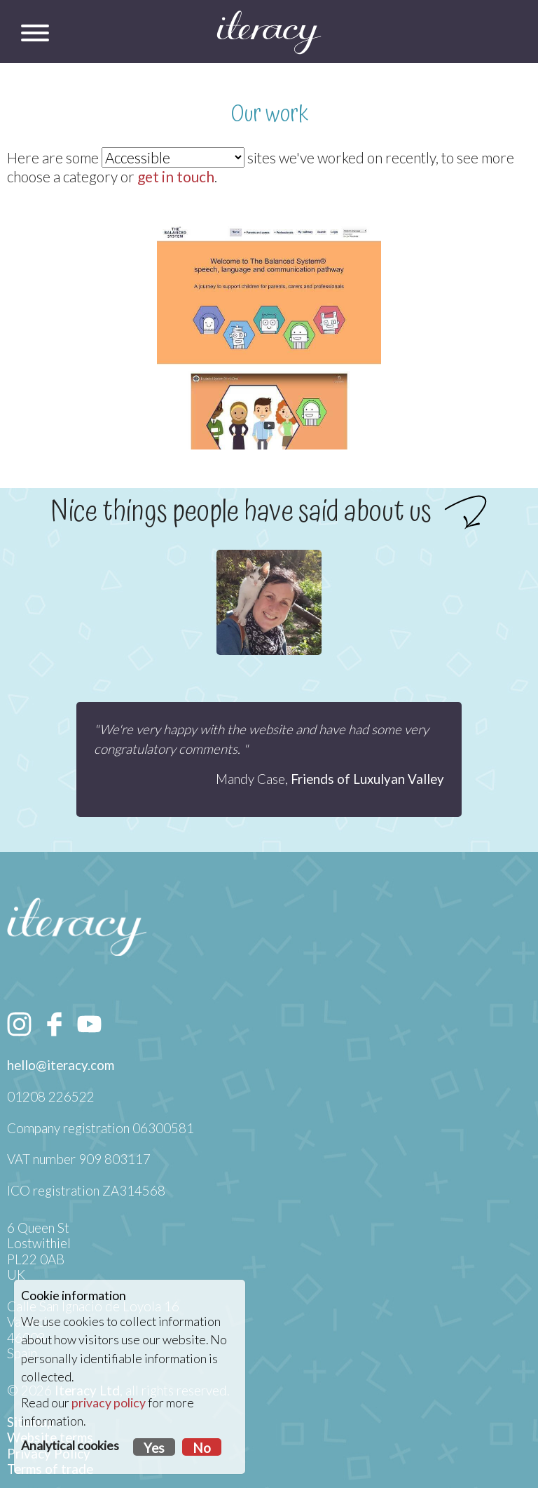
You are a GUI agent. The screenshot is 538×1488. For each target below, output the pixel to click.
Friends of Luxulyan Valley (367, 779)
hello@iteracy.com (60, 1065)
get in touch (175, 176)
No (202, 1448)
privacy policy (108, 1402)
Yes (154, 1448)
